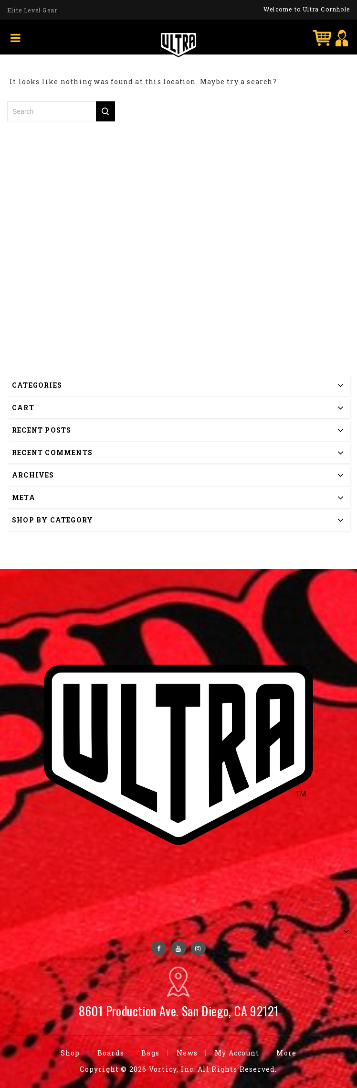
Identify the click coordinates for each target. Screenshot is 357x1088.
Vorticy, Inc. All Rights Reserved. (213, 1069)
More (286, 1052)
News (187, 1052)
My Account (237, 1052)
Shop (70, 1052)
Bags (150, 1052)
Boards (110, 1052)
